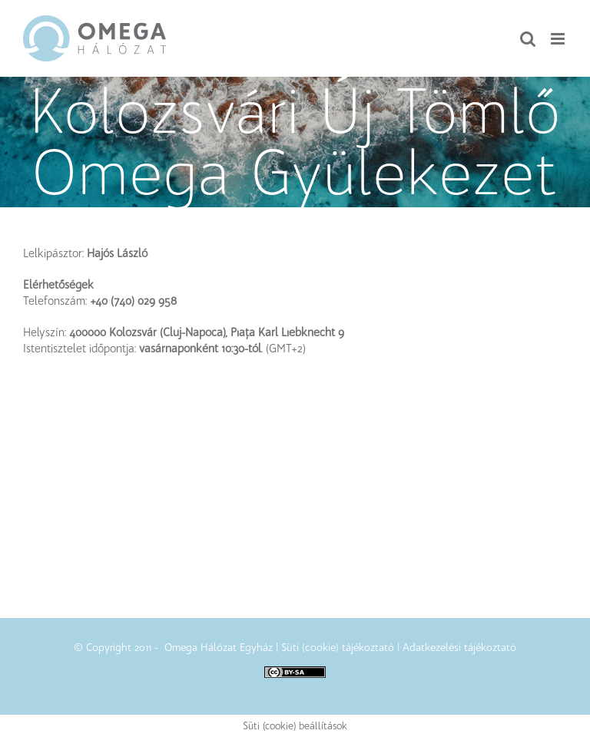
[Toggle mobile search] (527, 39)
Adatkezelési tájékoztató (459, 647)
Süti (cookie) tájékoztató (337, 647)
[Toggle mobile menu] (559, 39)
